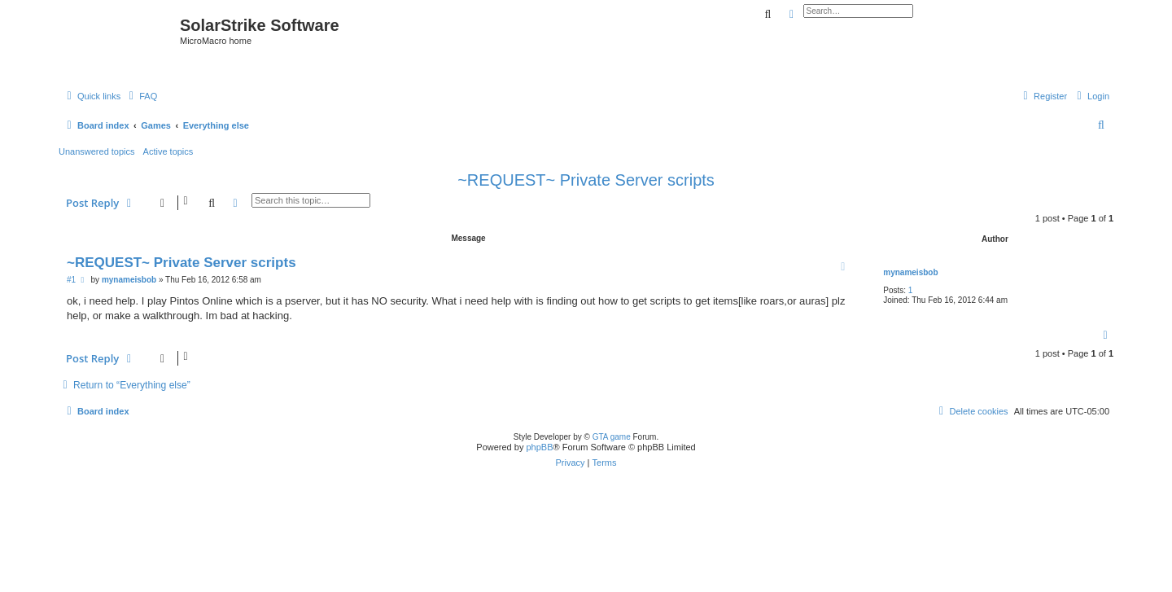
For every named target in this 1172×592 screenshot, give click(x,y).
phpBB (539, 447)
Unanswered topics (97, 151)
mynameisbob (910, 272)
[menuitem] (141, 96)
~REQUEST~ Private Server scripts (586, 180)
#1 (71, 279)
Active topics (168, 151)
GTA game (612, 436)
